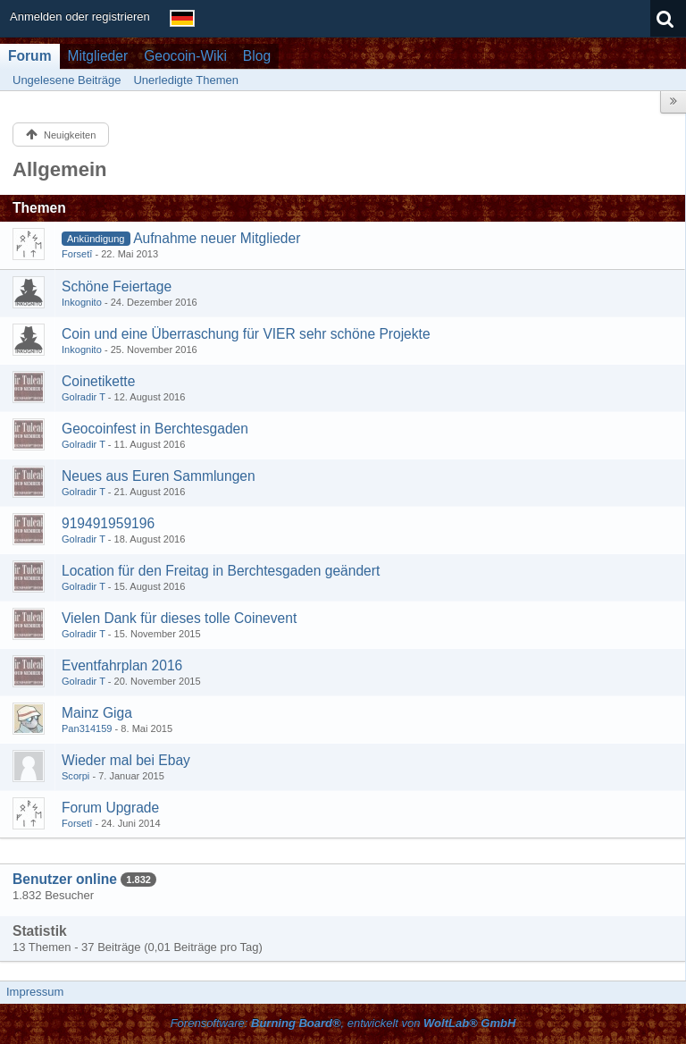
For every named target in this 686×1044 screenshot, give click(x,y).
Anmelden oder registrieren (80, 16)
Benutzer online (65, 879)
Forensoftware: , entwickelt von (343, 1023)
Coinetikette (98, 381)
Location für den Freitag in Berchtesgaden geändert (221, 570)
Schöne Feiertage (117, 286)
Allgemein (60, 169)
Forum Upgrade (110, 807)
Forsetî (77, 253)
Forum (30, 55)
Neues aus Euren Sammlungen (158, 476)
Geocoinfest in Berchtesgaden (155, 428)
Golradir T (83, 397)
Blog (257, 55)
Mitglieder (98, 55)
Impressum (34, 991)
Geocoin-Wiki (185, 55)
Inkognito (82, 302)
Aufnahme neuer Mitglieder (216, 238)
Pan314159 (87, 728)
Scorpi (75, 775)
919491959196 (108, 523)
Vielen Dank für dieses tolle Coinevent (179, 618)
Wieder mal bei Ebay (126, 760)
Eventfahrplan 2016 (122, 665)
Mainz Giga (97, 712)
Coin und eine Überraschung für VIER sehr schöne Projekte (246, 333)
